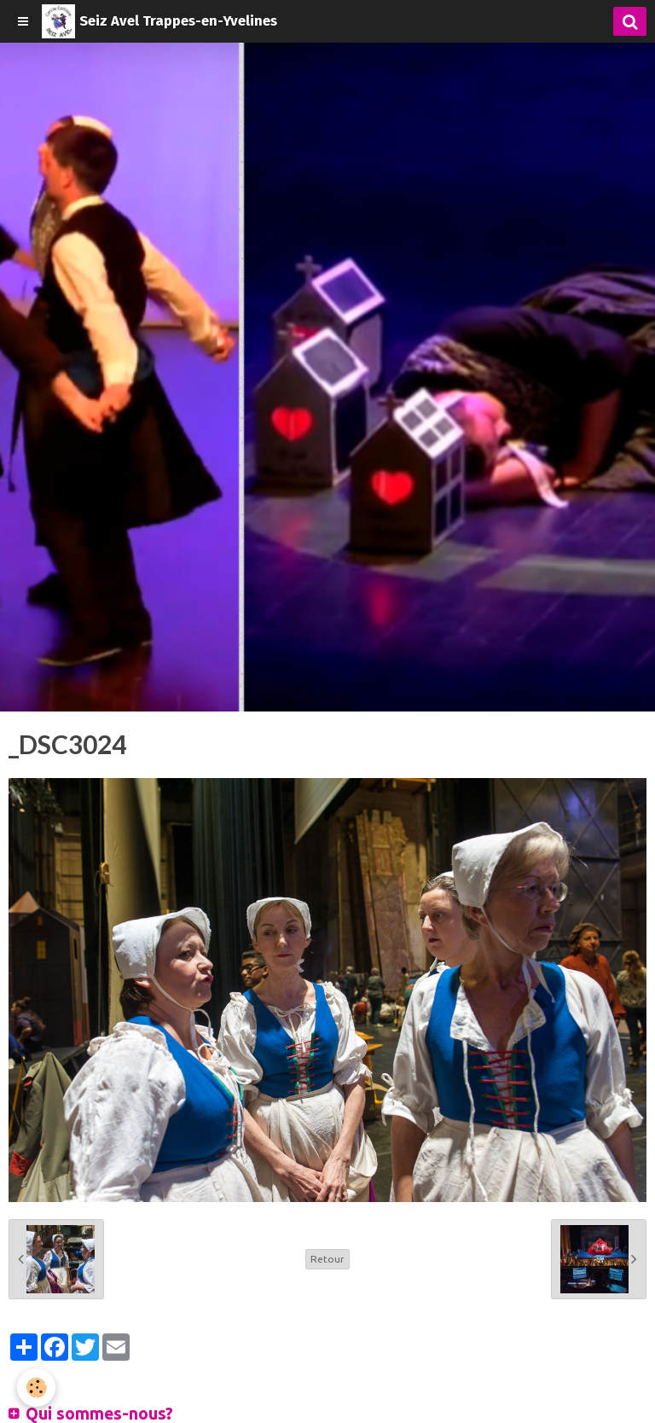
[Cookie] (36, 1387)
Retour (327, 1258)
